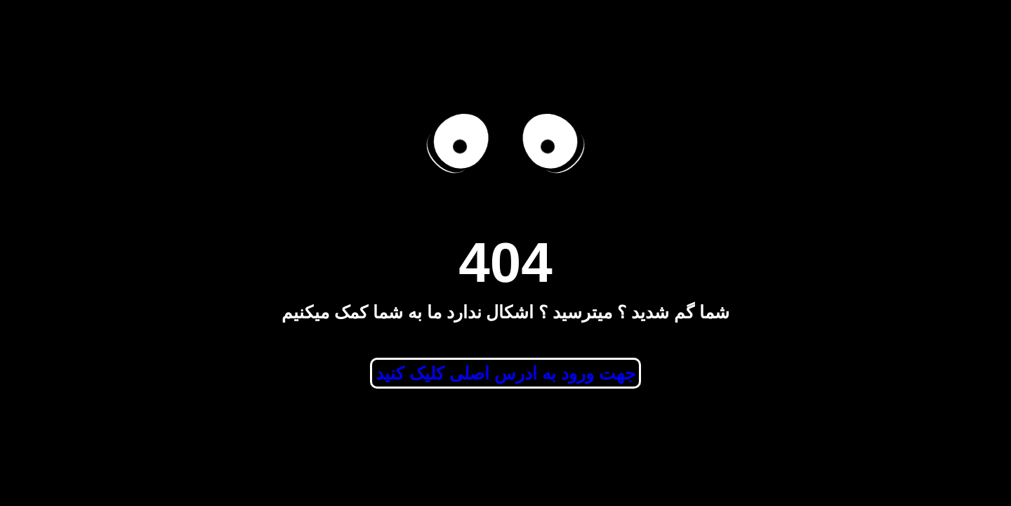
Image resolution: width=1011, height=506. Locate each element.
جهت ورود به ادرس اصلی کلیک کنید (505, 373)
